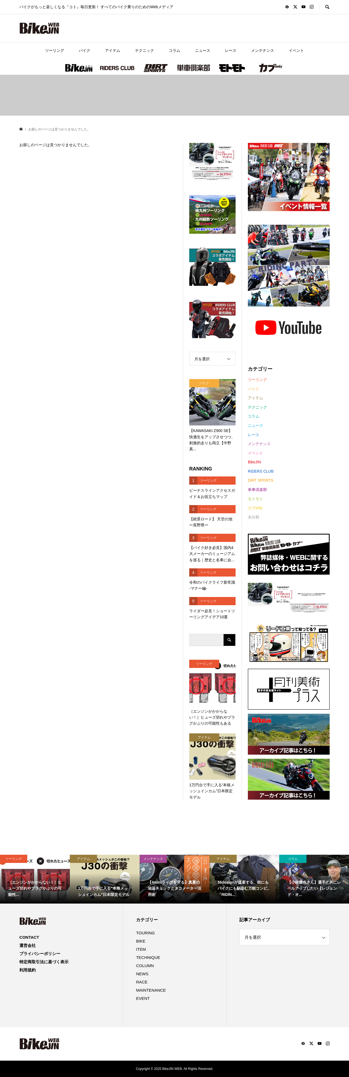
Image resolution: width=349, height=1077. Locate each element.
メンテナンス (262, 50)
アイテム (112, 50)
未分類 (253, 517)
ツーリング (54, 50)
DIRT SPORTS (155, 68)
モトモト (232, 68)
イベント (296, 50)
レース (230, 50)
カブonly (270, 68)
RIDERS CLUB (117, 68)
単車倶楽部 (193, 68)
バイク (84, 50)
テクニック (144, 50)
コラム (174, 50)
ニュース (202, 50)
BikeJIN (79, 68)
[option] (35, 879)
